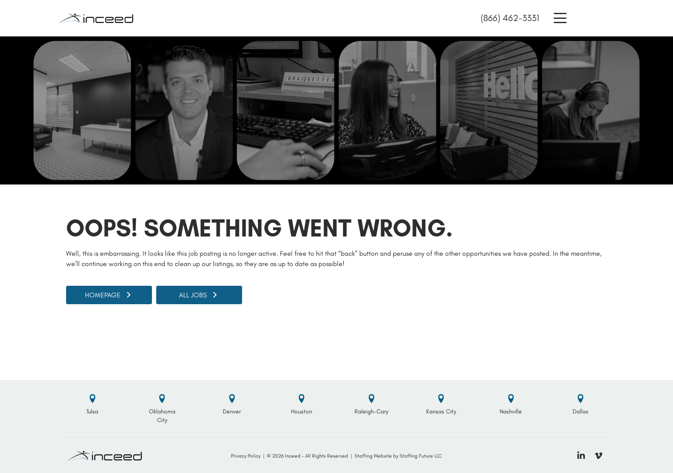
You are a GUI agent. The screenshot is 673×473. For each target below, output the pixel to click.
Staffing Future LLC (421, 456)
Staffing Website (373, 456)
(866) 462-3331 (510, 17)
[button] (560, 18)
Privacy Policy (246, 456)
